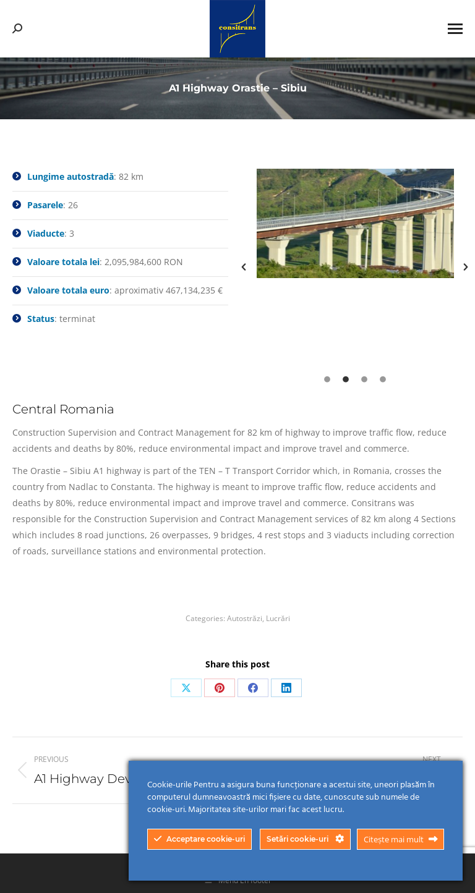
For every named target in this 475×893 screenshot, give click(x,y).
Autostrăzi (244, 618)
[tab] (327, 378)
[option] (354, 223)
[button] (244, 267)
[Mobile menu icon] (455, 29)
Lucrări (278, 618)
